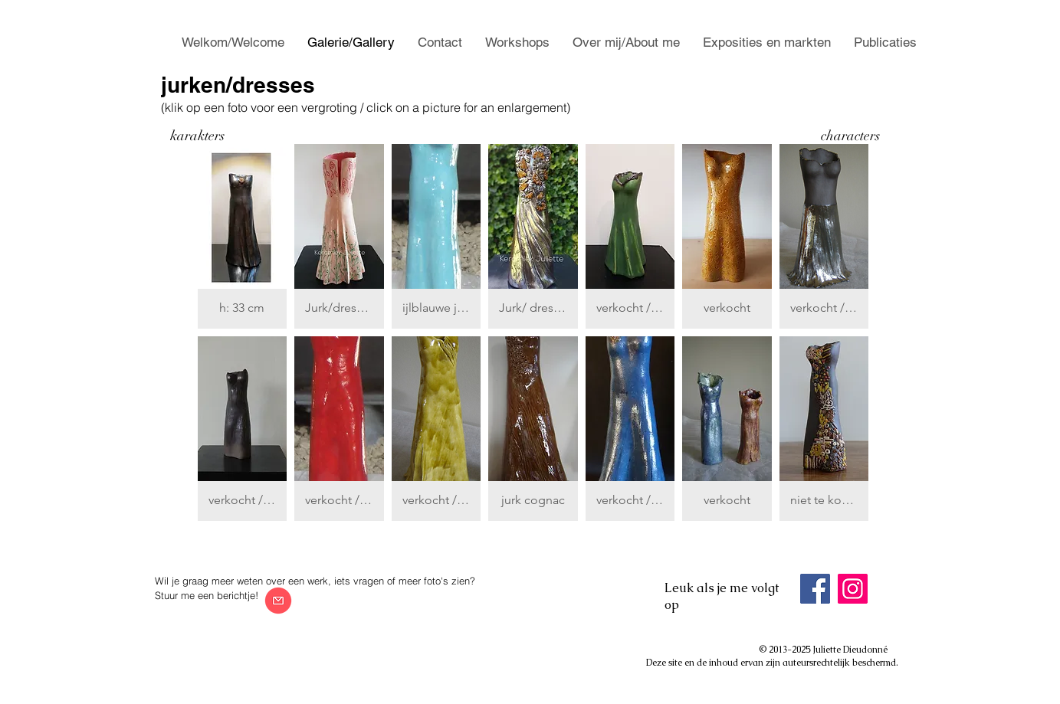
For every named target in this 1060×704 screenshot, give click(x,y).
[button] (242, 236)
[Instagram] (853, 589)
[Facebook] (815, 589)
